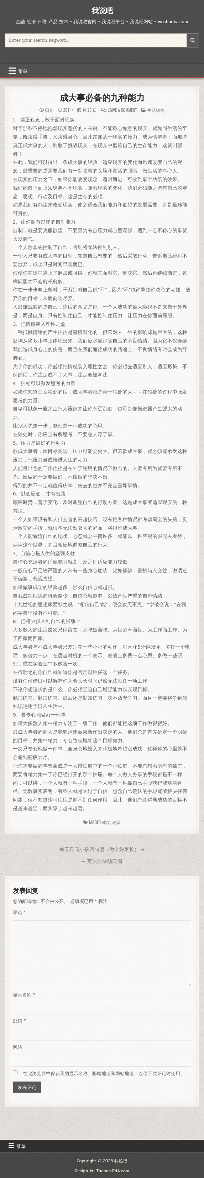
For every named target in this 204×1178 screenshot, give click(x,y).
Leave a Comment (122, 110)
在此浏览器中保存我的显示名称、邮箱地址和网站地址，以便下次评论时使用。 (104, 1073)
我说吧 (102, 10)
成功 (106, 822)
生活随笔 (155, 110)
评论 (19, 912)
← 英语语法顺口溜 (102, 861)
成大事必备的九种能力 (102, 97)
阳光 (49, 110)
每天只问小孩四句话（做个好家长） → (102, 849)
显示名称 (24, 995)
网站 (17, 1047)
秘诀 (116, 822)
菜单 (22, 70)
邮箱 (19, 1021)
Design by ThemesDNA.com (102, 1170)
